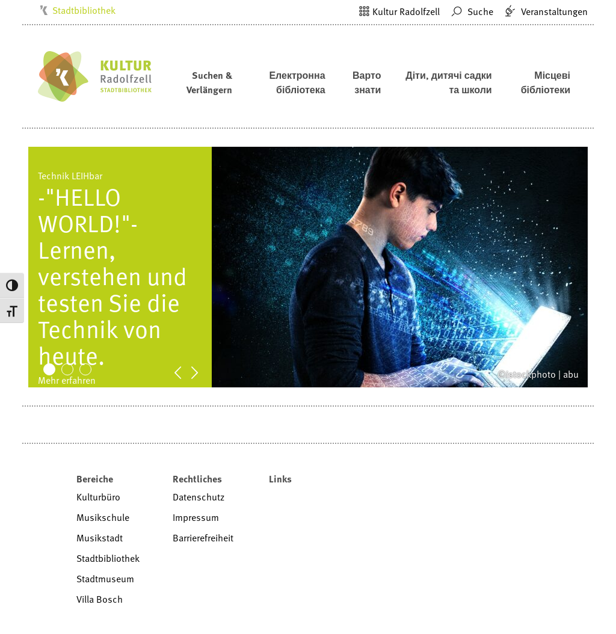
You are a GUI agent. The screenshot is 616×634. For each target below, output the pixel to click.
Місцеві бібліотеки (545, 82)
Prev (184, 371)
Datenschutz (198, 497)
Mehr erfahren (67, 380)
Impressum (196, 517)
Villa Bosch (99, 599)
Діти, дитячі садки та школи (448, 82)
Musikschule (102, 517)
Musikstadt (99, 538)
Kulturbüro (98, 497)
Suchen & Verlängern (209, 82)
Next (201, 371)
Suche (470, 11)
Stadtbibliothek (84, 10)
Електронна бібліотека (297, 82)
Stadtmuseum (105, 578)
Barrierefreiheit (203, 538)
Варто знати (367, 82)
